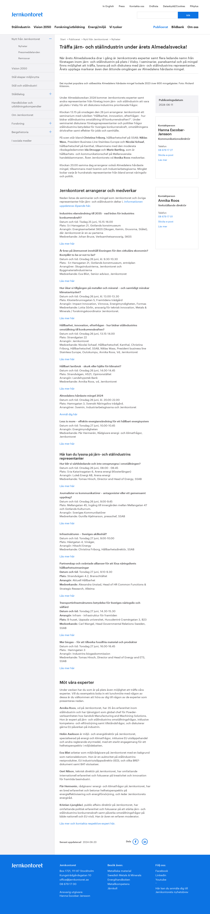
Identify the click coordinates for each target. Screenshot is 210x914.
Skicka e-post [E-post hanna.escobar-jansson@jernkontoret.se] (165, 155)
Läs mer (167, 159)
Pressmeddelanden (29, 52)
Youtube (160, 879)
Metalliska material (119, 870)
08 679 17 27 (165, 150)
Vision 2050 (42, 27)
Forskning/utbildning (70, 27)
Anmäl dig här (68, 414)
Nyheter (22, 46)
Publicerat (160, 27)
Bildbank (177, 27)
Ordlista (153, 6)
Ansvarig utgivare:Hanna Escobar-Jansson (75, 893)
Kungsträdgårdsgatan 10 (75, 875)
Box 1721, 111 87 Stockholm (77, 870)
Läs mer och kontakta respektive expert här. (87, 823)
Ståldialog (18, 94)
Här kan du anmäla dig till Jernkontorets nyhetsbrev (171, 890)
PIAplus (194, 6)
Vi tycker (115, 27)
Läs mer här (67, 243)
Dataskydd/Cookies (174, 6)
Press (122, 6)
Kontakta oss (137, 6)
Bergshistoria (20, 132)
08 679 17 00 (68, 883)
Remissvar (24, 58)
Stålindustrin (21, 27)
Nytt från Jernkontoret (26, 38)
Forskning (18, 123)
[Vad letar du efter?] (157, 15)
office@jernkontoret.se (74, 879)
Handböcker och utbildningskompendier (26, 104)
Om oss (192, 27)
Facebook (161, 870)
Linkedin (160, 875)
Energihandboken (119, 879)
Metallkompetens (119, 883)
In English (108, 6)
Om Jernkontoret (22, 114)
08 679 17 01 (165, 216)
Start (63, 39)
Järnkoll (112, 888)
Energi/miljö (97, 27)
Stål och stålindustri (24, 85)
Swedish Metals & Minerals (124, 875)
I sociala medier (22, 140)
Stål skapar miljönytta (25, 76)
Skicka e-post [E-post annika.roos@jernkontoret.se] (165, 221)
